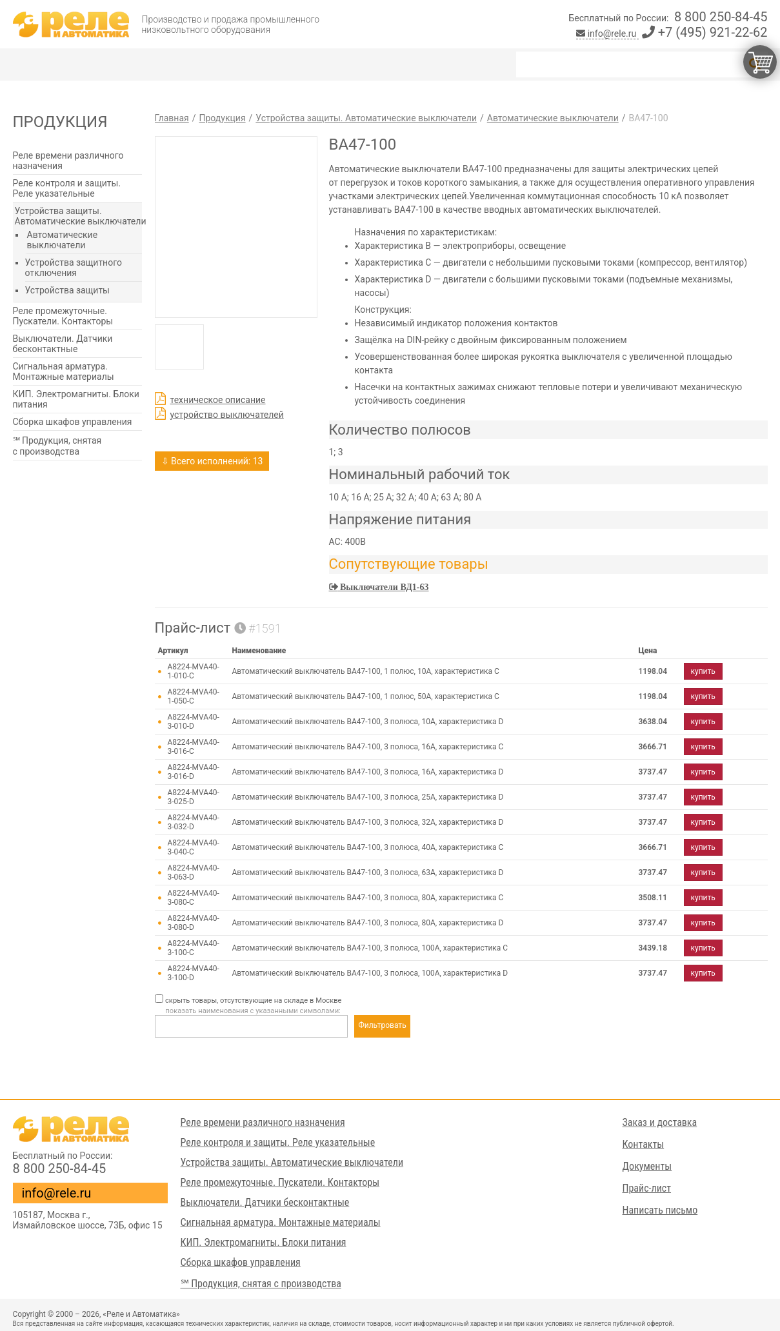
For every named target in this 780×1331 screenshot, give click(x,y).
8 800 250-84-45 (721, 17)
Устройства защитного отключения (73, 267)
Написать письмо (660, 1210)
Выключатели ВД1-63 (383, 586)
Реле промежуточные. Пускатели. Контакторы (63, 316)
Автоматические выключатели (62, 240)
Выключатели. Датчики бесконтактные (63, 343)
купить (703, 671)
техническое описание (218, 400)
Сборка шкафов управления (72, 422)
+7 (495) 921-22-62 (705, 32)
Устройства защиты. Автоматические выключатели (80, 216)
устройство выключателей (227, 414)
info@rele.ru (607, 33)
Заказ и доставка (660, 1122)
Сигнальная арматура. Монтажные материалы (63, 371)
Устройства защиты (67, 290)
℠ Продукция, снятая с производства (57, 446)
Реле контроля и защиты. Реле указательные (67, 188)
